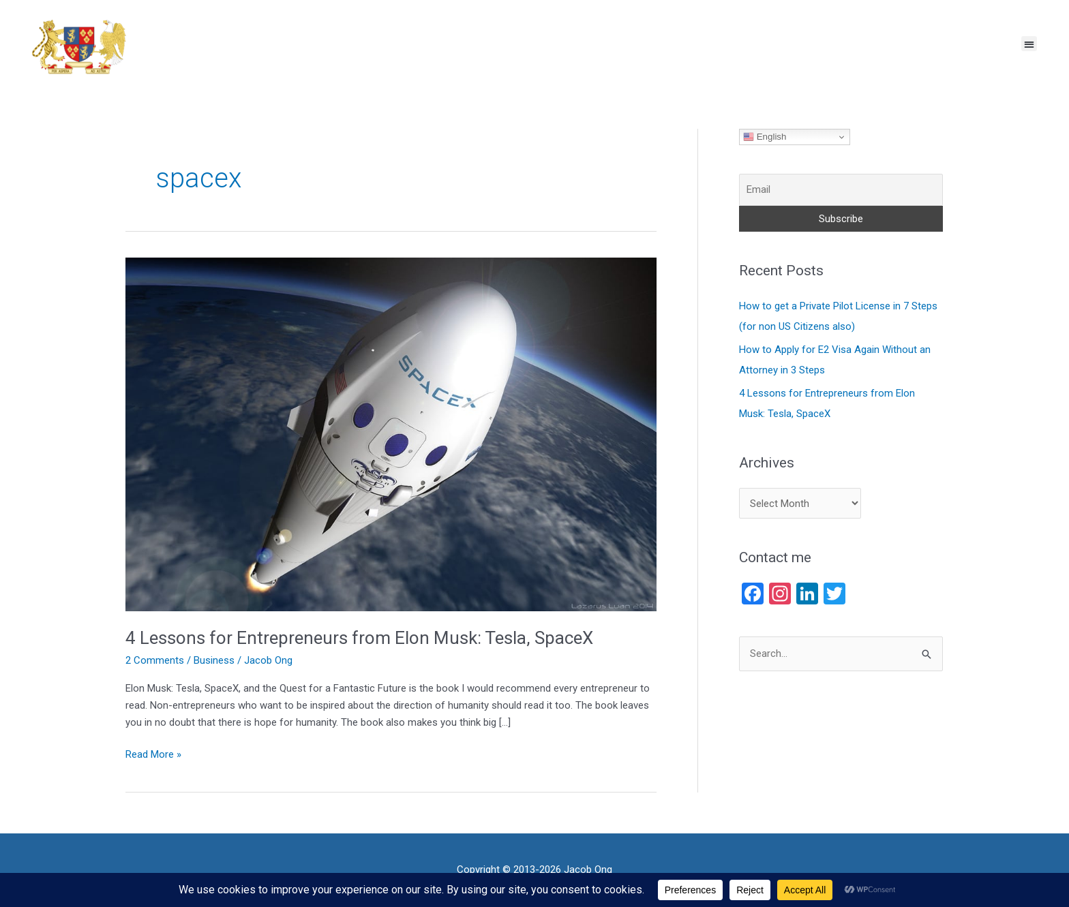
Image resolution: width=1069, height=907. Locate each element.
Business (214, 660)
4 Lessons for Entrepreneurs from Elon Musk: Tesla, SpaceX (359, 638)
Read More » (153, 753)
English (764, 137)
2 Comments (154, 660)
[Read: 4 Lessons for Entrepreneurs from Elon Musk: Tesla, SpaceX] (391, 433)
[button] (1029, 44)
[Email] (841, 190)
